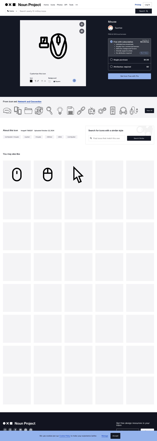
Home (46, 5)
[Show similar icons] (81, 31)
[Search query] (109, 138)
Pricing (138, 5)
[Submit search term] (143, 11)
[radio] (129, 47)
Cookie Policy (65, 437)
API (65, 5)
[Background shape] (57, 81)
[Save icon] (81, 24)
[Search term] (77, 11)
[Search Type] (11, 11)
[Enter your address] (128, 429)
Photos (59, 5)
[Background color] (49, 81)
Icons (53, 5)
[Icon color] (31, 81)
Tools (71, 5)
